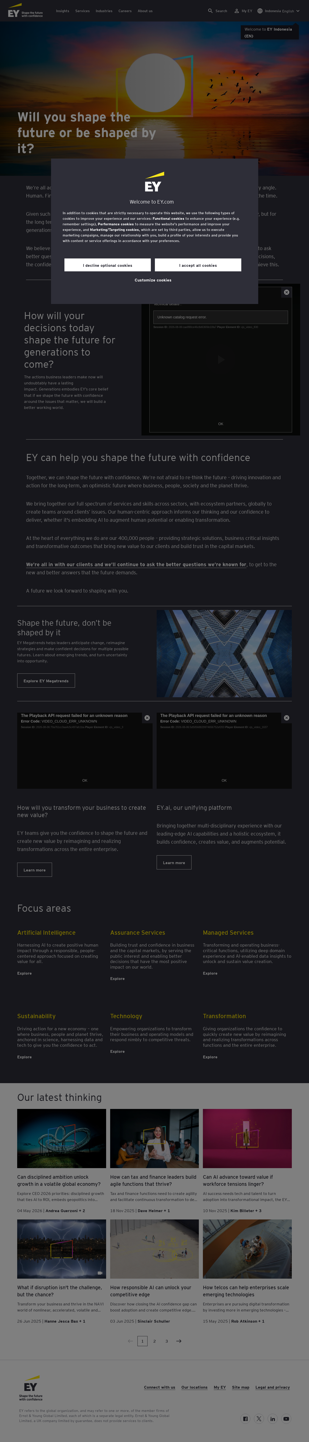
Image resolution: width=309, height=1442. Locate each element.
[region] (154, 231)
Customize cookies (153, 279)
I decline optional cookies (107, 265)
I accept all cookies (198, 265)
